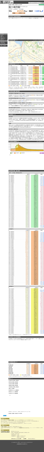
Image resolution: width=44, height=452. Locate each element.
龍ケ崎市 (16, 4)
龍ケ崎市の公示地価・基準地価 (14, 380)
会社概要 (24, 438)
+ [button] (9, 42)
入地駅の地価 (10, 366)
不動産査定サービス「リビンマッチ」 (24, 427)
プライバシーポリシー (31, 438)
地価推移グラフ (2, 38)
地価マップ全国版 (3, 45)
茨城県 (13, 4)
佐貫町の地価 (10, 368)
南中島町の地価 (11, 373)
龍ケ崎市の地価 (2, 43)
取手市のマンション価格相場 (13, 391)
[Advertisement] (3, 18)
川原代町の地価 (11, 372)
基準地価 (5, 426)
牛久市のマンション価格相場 (13, 393)
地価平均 (1, 35)
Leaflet (35, 62)
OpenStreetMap (39, 62)
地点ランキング (2, 37)
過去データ (2, 39)
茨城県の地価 (2, 42)
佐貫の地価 (10, 367)
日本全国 (10, 4)
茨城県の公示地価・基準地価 (13, 385)
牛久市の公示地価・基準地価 (13, 383)
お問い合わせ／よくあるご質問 (16, 438)
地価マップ (2, 36)
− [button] (9, 43)
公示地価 (2, 426)
